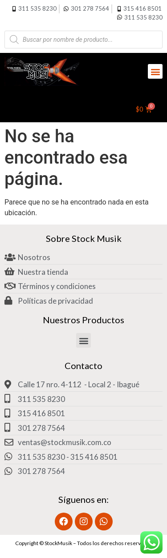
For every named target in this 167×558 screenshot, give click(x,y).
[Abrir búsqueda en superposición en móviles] (83, 39)
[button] (155, 71)
